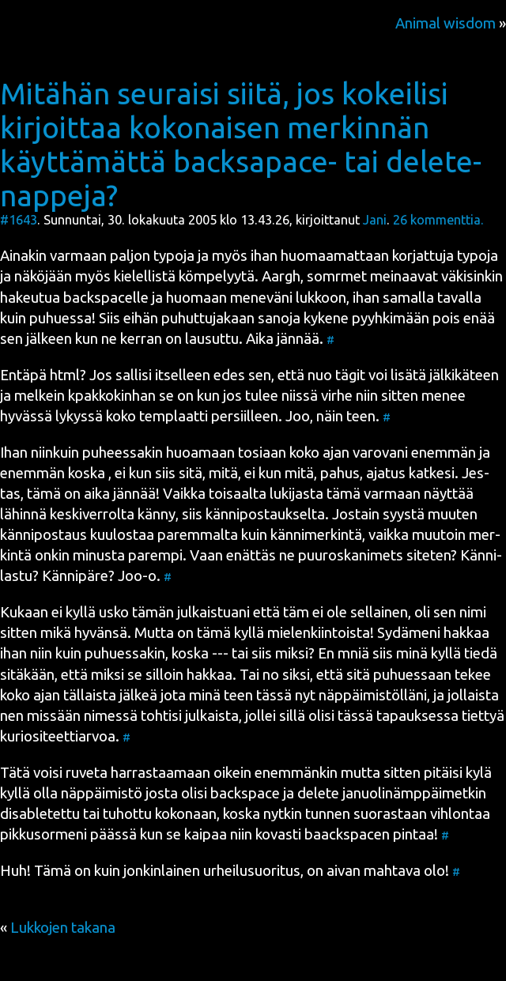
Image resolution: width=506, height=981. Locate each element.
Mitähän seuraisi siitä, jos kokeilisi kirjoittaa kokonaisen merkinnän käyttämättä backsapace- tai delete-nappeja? (240, 144)
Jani (375, 220)
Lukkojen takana (62, 927)
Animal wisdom (445, 23)
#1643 (18, 220)
